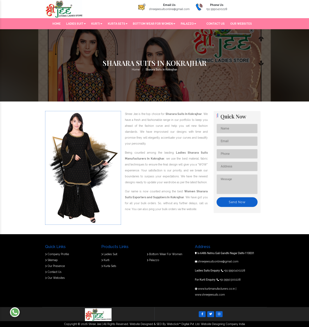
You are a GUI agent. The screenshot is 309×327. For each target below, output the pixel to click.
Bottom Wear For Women (154, 23)
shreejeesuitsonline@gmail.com (169, 9)
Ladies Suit (76, 23)
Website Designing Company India (223, 324)
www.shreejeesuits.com (210, 294)
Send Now (237, 202)
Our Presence (55, 266)
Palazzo (188, 23)
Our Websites (241, 23)
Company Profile (57, 254)
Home (56, 23)
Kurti (96, 23)
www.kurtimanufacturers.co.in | (217, 288)
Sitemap (51, 260)
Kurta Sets (118, 23)
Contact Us (215, 23)
